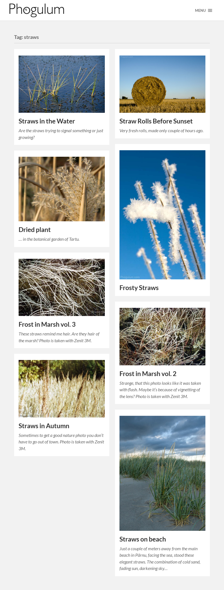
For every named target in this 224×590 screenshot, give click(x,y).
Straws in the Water (47, 121)
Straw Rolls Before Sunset (156, 121)
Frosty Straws (139, 287)
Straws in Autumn (44, 426)
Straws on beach (142, 539)
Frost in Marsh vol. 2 (147, 373)
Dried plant (35, 229)
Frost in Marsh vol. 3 (47, 324)
